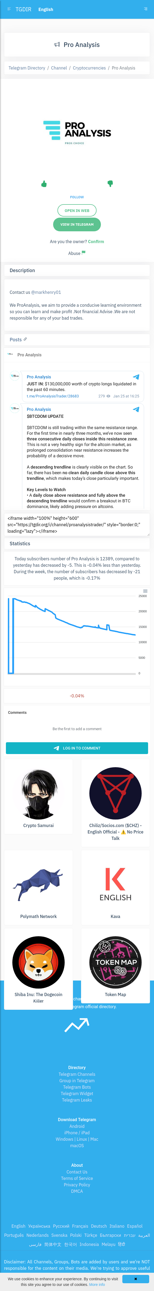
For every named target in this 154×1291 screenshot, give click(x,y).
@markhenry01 (46, 292)
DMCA (77, 1191)
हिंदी (121, 1244)
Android (77, 1126)
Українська (39, 1226)
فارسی (35, 1244)
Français (80, 1226)
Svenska (60, 1235)
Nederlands (37, 1235)
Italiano (116, 1226)
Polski (76, 1235)
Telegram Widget (77, 1093)
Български (110, 1235)
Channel (59, 68)
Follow (77, 197)
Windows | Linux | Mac (77, 1139)
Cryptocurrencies (89, 68)
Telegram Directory (27, 68)
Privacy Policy (77, 1184)
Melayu (109, 1244)
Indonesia (89, 1244)
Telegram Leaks (77, 1100)
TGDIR (23, 9)
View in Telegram (77, 224)
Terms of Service (77, 1178)
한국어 (70, 1244)
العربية (144, 1235)
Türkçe (90, 1235)
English (18, 1226)
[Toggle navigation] (145, 9)
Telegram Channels (76, 1074)
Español (134, 1226)
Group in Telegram (77, 1080)
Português (14, 1235)
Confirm (96, 241)
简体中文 (52, 1244)
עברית (129, 1235)
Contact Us (77, 1172)
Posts (16, 340)
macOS (77, 1145)
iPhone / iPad (77, 1132)
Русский (61, 1226)
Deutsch (99, 1226)
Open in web (77, 210)
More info (97, 1284)
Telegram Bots (77, 1087)
